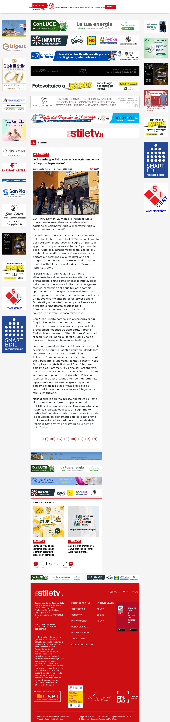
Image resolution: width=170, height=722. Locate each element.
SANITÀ (82, 7)
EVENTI (92, 7)
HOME (30, 7)
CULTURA (87, 7)
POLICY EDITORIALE (80, 603)
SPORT (103, 7)
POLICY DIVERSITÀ (80, 627)
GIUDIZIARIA (64, 7)
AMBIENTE (97, 7)
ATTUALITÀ (71, 7)
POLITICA (77, 7)
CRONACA (57, 7)
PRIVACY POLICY (79, 621)
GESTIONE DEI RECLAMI (82, 645)
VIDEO (110, 7)
